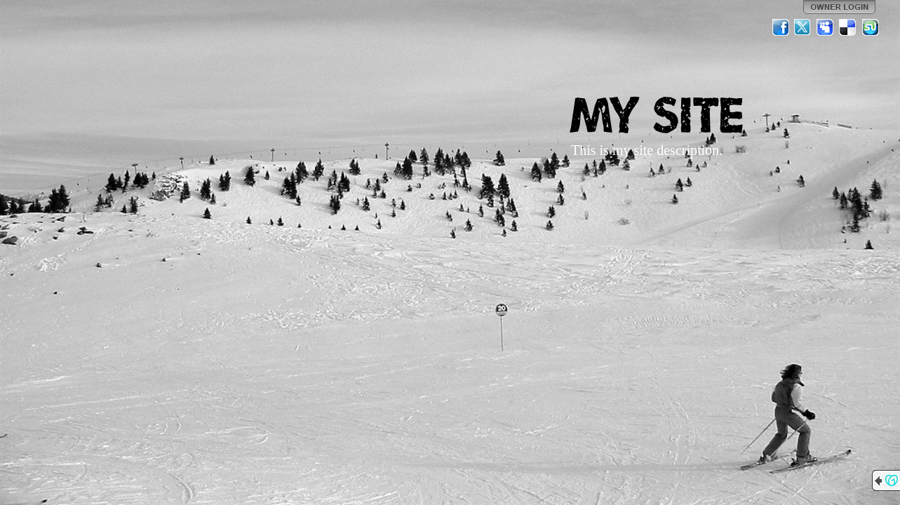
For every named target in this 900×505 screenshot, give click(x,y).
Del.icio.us (848, 27)
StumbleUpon (870, 27)
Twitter (803, 27)
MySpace (825, 27)
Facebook (781, 27)
